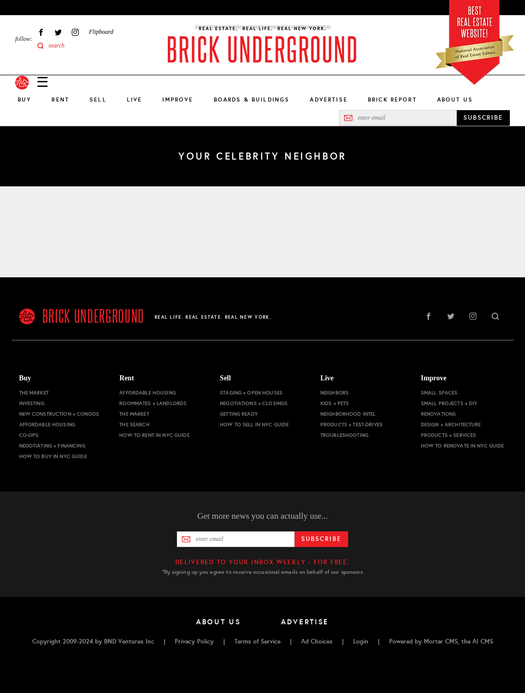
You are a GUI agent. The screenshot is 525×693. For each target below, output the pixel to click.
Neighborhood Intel (348, 414)
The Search (134, 424)
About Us (455, 99)
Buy (24, 99)
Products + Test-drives (351, 424)
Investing (31, 403)
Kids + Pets (334, 403)
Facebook (40, 32)
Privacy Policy (194, 641)
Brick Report (392, 99)
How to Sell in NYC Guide (254, 424)
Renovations (438, 414)
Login (360, 641)
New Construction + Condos (59, 414)
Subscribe (321, 539)
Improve (177, 99)
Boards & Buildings (252, 99)
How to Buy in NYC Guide (53, 456)
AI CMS (482, 641)
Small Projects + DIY (449, 403)
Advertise (328, 99)
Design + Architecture (451, 424)
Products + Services (448, 435)
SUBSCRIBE (483, 118)
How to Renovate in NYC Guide (462, 445)
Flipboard (101, 31)
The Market (34, 392)
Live (134, 99)
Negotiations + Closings (254, 403)
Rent (60, 99)
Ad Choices (316, 641)
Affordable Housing (47, 424)
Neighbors (334, 392)
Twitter (58, 32)
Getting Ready (239, 414)
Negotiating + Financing (52, 445)
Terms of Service (257, 641)
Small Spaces (439, 392)
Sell (98, 99)
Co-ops (29, 435)
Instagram (75, 32)
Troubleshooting (344, 435)
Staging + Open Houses (251, 392)
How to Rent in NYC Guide (154, 435)
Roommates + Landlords (152, 403)
